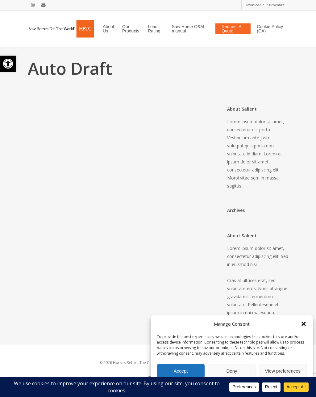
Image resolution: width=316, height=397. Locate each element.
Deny (231, 371)
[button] (8, 64)
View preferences (283, 371)
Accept (181, 371)
